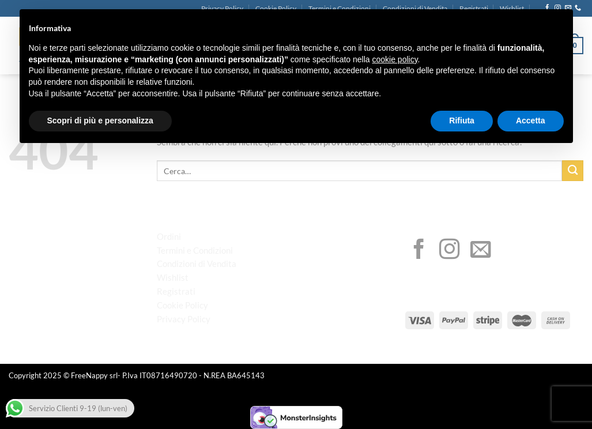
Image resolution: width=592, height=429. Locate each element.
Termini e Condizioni (195, 250)
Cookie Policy (182, 305)
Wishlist (172, 277)
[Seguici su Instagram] (449, 250)
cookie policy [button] (394, 59)
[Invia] (572, 171)
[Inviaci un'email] (480, 250)
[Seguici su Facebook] (419, 250)
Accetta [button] (530, 120)
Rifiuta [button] (461, 120)
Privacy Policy (183, 319)
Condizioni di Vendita (196, 263)
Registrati (176, 291)
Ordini (169, 236)
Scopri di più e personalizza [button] (100, 120)
